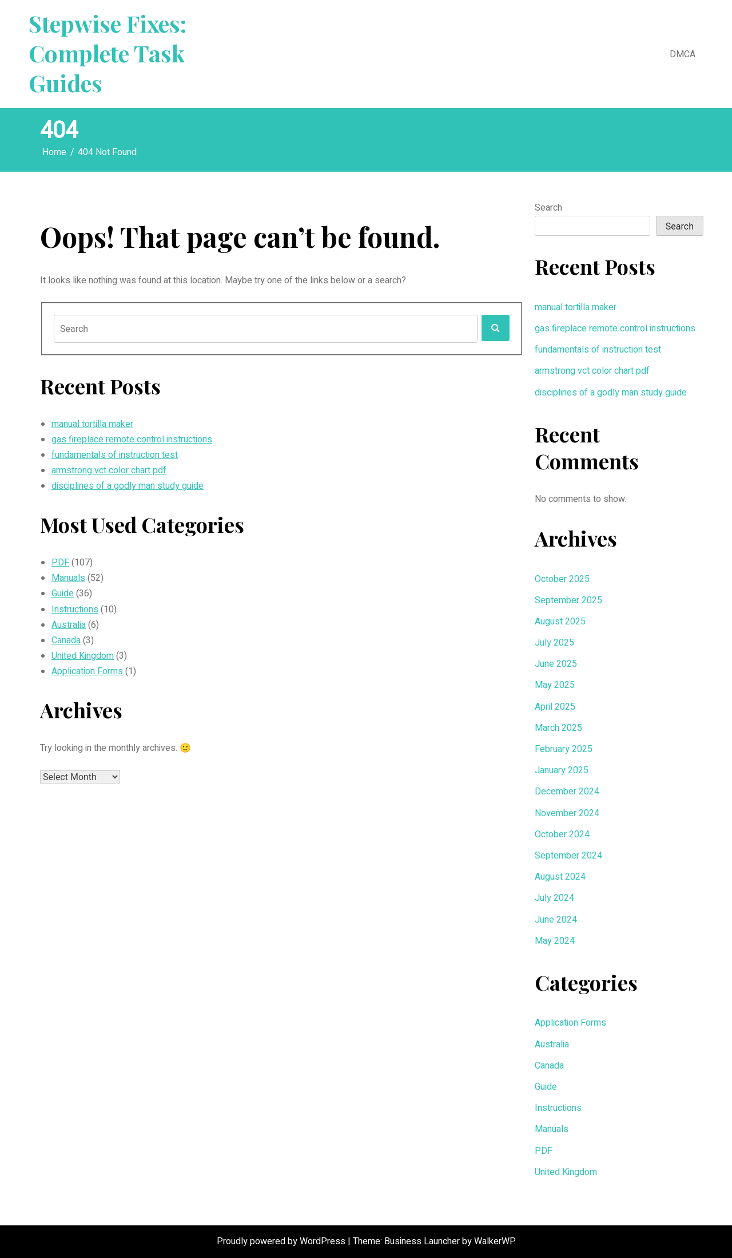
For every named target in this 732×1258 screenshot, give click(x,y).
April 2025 (555, 707)
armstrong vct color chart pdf (108, 470)
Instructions (74, 609)
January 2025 (561, 770)
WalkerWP (494, 1241)
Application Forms (87, 671)
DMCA (682, 54)
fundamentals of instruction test (114, 455)
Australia (68, 625)
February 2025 (563, 749)
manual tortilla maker (92, 424)
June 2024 (556, 920)
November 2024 (567, 813)
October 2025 (562, 579)
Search (548, 208)
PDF (60, 562)
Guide (62, 593)
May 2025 (555, 685)
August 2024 (560, 877)
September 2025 (568, 600)
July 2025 (554, 643)
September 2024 (568, 856)
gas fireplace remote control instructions (131, 439)
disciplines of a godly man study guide (127, 486)
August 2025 (560, 621)
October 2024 (562, 834)
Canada (66, 640)
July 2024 (554, 898)
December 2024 (567, 791)
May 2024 (555, 941)
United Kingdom (82, 656)
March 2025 (558, 728)
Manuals (68, 578)
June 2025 (556, 664)
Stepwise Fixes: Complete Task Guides (107, 53)
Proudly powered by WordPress (282, 1241)
